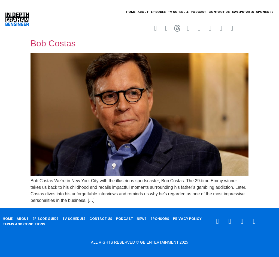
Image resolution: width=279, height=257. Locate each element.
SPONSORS (264, 12)
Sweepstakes (243, 12)
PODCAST (198, 12)
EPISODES (158, 12)
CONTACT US (219, 12)
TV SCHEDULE (178, 12)
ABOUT (143, 12)
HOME (130, 12)
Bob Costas (53, 43)
